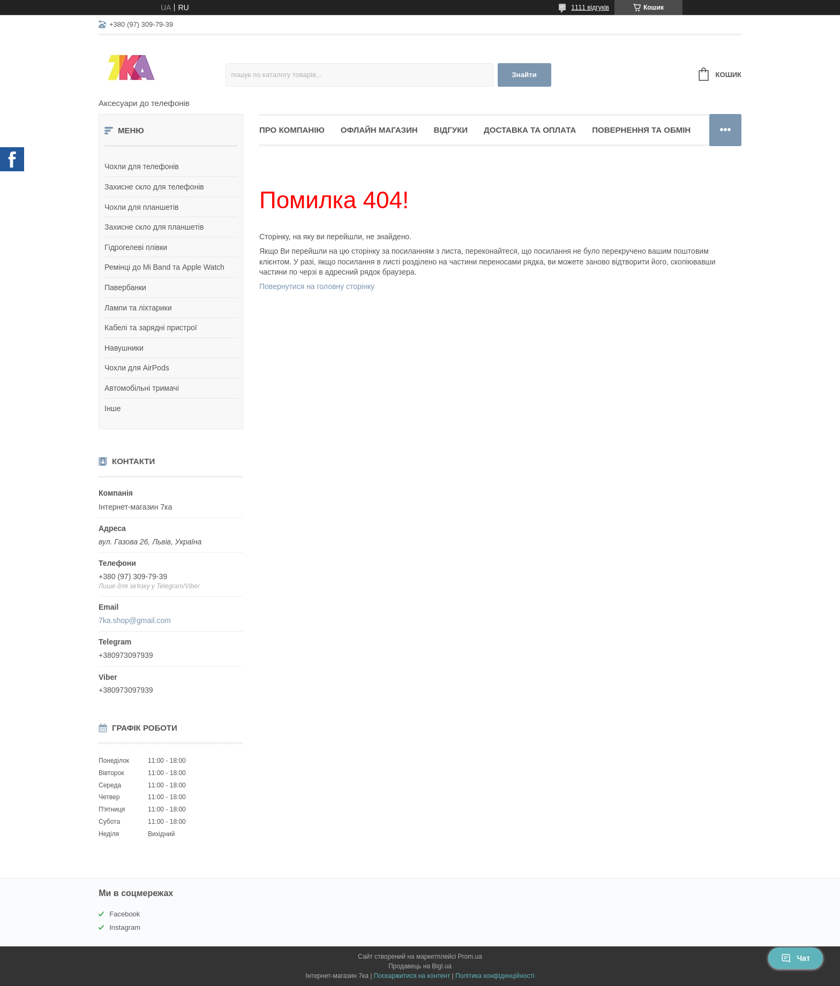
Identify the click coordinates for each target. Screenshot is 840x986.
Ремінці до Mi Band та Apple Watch (164, 267)
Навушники (124, 348)
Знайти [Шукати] (524, 75)
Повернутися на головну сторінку (316, 286)
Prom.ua (470, 956)
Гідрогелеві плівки (135, 247)
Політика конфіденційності (495, 976)
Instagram (124, 927)
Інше (112, 408)
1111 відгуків (590, 7)
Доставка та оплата (530, 130)
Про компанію (292, 130)
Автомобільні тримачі (141, 388)
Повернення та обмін (641, 130)
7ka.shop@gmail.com (135, 620)
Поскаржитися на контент (412, 976)
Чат (795, 958)
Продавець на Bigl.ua (420, 966)
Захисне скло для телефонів (154, 187)
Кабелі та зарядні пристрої (150, 327)
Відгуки (451, 130)
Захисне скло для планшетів (154, 227)
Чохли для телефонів (141, 166)
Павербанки (125, 287)
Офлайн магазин (379, 130)
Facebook (124, 914)
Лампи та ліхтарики (138, 308)
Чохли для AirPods (136, 367)
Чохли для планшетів (141, 207)
